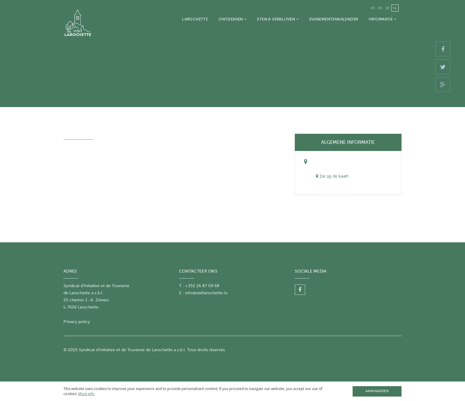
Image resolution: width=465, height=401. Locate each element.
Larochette (195, 19)
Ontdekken (232, 19)
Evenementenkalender (333, 19)
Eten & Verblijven (277, 19)
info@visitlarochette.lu (206, 293)
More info (86, 393)
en (380, 8)
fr (372, 8)
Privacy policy (76, 321)
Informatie (382, 19)
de (387, 8)
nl (395, 8)
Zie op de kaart (332, 176)
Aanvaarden (377, 391)
